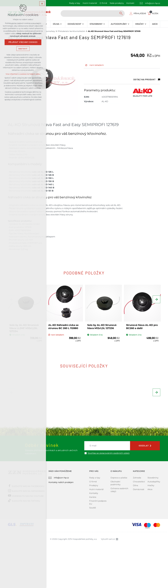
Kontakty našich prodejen (61, 514)
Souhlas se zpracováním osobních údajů (109, 485)
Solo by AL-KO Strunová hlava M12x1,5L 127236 (102, 325)
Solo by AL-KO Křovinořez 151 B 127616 (141, 417)
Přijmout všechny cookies (23, 43)
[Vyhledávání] (121, 13)
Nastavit (23, 49)
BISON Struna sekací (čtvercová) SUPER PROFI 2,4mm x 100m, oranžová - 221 (62, 420)
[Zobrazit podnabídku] (46, 24)
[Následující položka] (156, 301)
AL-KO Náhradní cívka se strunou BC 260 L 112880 (64, 325)
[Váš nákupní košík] (153, 13)
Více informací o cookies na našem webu (23, 74)
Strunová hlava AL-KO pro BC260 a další (140, 325)
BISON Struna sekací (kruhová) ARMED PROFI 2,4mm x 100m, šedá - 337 (103, 420)
